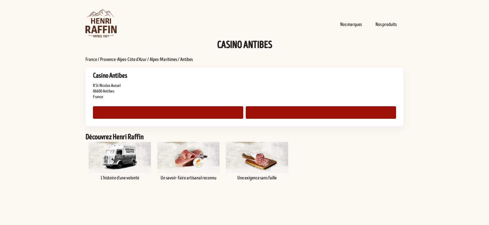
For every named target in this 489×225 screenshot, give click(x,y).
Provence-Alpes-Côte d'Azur (123, 59)
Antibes (186, 59)
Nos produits (386, 24)
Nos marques (351, 24)
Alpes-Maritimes (163, 59)
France (91, 59)
